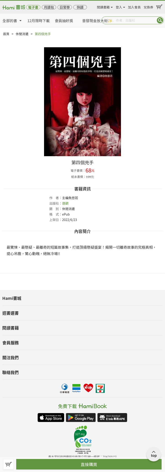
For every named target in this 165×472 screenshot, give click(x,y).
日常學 (65, 7)
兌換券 (148, 6)
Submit (160, 20)
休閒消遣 (22, 34)
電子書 (33, 7)
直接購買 (89, 464)
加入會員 (134, 6)
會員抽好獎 (64, 20)
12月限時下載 (38, 20)
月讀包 (49, 7)
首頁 (6, 34)
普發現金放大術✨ (97, 20)
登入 (119, 6)
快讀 (80, 7)
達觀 (65, 203)
